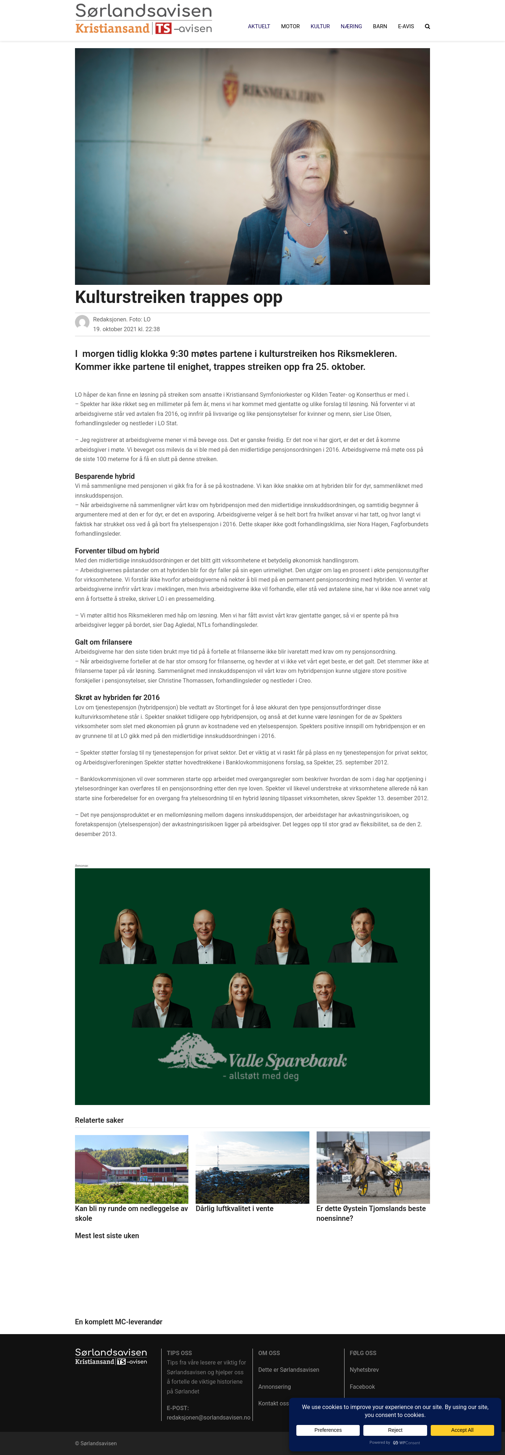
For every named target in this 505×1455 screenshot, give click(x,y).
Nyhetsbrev (364, 1369)
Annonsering (274, 1386)
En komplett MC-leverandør (118, 1322)
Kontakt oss (273, 1403)
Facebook (362, 1386)
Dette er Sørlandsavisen (288, 1369)
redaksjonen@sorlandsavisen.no (209, 1417)
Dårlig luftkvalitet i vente (235, 1209)
